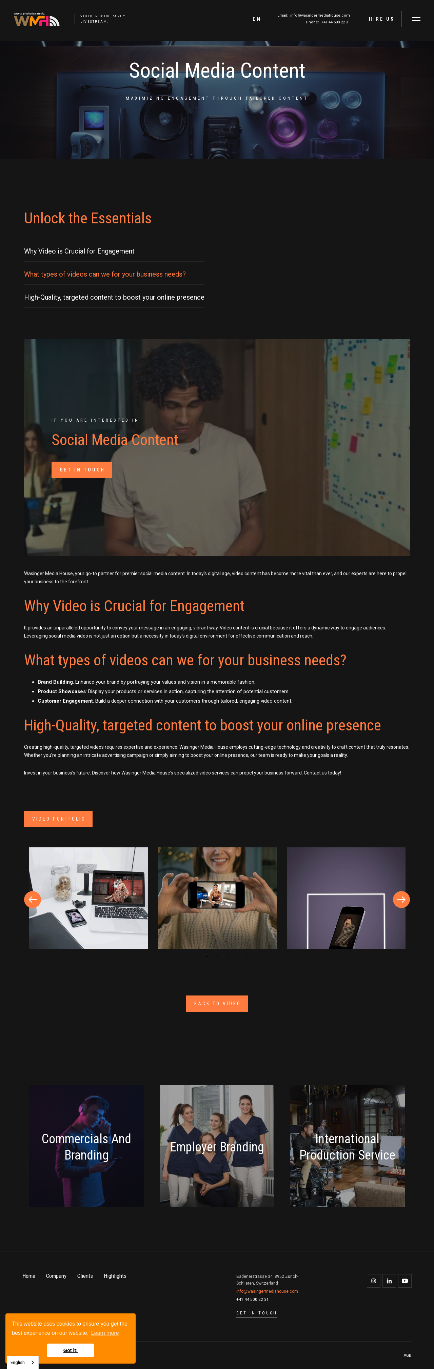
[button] (257, 19)
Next (401, 899)
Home (28, 1275)
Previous (32, 899)
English (18, 1362)
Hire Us (382, 19)
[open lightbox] (88, 898)
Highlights (115, 1275)
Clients (85, 1275)
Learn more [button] (105, 1333)
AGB (407, 1355)
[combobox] (23, 1362)
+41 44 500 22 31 (335, 22)
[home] (33, 19)
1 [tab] (186, 956)
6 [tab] (237, 956)
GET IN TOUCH (82, 469)
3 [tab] (206, 956)
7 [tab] (247, 956)
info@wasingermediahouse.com (320, 15)
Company (56, 1275)
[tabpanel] (88, 899)
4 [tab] (217, 956)
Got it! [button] (70, 1350)
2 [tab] (196, 956)
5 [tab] (227, 956)
